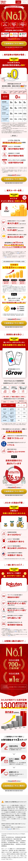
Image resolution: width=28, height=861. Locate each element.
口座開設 (18, 2)
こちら (18, 252)
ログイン (24, 2)
